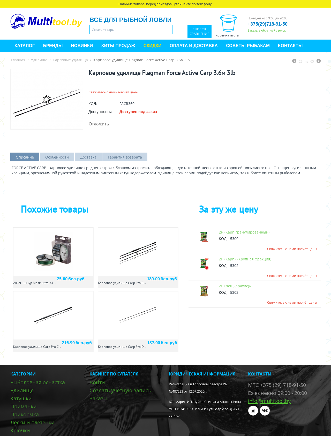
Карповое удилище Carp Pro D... (122, 346)
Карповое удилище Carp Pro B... (122, 283)
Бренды (53, 45)
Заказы (98, 398)
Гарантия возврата (125, 157)
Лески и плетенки (32, 422)
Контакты (290, 45)
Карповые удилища (70, 59)
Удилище (39, 59)
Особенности (57, 157)
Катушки (21, 398)
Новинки (82, 45)
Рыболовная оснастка (37, 382)
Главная (18, 59)
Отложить (99, 124)
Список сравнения (199, 31)
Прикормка (24, 414)
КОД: (92, 103)
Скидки (153, 45)
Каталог (24, 45)
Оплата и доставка (194, 45)
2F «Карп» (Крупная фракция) (245, 259)
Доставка (88, 157)
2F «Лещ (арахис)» (235, 285)
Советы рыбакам (248, 45)
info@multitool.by (269, 400)
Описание (25, 157)
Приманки (23, 406)
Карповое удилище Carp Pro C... (37, 346)
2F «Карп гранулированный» (244, 232)
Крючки (20, 430)
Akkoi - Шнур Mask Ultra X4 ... (34, 283)
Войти (97, 382)
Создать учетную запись (120, 390)
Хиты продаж (118, 45)
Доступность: (100, 111)
